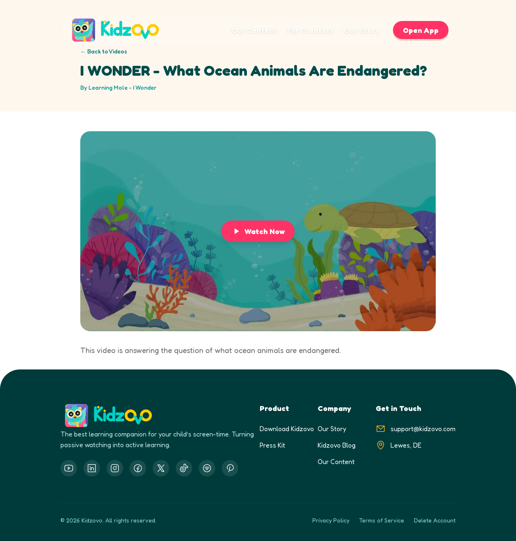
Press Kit (272, 445)
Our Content (254, 30)
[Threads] (184, 468)
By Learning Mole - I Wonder (118, 87)
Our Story (362, 30)
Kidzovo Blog (337, 445)
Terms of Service (381, 520)
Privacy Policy (330, 520)
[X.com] (161, 468)
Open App (421, 30)
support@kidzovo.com (423, 429)
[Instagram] (115, 468)
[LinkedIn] (92, 468)
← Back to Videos (103, 51)
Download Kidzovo (287, 429)
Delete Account (435, 520)
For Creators (310, 30)
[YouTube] (68, 468)
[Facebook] (138, 468)
